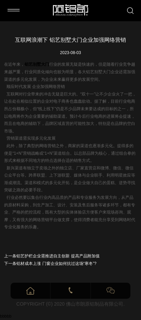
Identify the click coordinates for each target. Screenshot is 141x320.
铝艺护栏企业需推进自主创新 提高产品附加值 (57, 256)
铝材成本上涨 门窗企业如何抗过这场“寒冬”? (56, 263)
